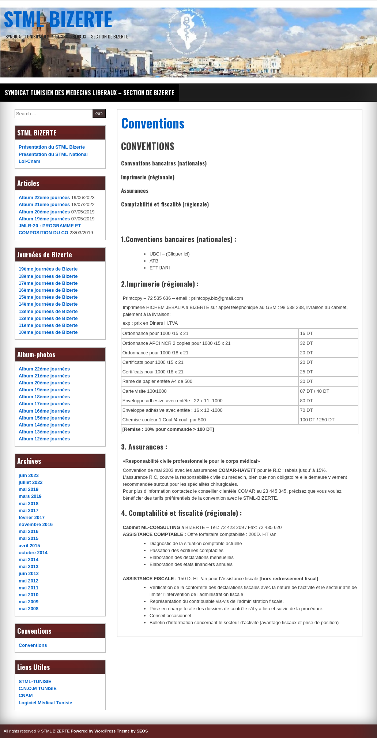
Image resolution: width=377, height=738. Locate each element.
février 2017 (32, 517)
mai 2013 (28, 566)
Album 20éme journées (44, 212)
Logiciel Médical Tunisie (45, 702)
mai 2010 (28, 594)
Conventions (33, 645)
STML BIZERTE (58, 18)
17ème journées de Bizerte (48, 283)
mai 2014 (28, 559)
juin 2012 (29, 573)
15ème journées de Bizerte (48, 297)
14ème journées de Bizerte (48, 304)
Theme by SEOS (132, 731)
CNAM (26, 695)
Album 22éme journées (44, 197)
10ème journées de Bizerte (48, 332)
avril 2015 (29, 545)
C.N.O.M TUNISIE (38, 688)
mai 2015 (28, 538)
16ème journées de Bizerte (48, 290)
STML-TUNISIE (35, 681)
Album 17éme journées (44, 403)
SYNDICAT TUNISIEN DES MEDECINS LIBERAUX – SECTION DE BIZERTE (89, 92)
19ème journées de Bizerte (48, 269)
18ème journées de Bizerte (48, 276)
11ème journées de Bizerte (48, 325)
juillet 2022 (30, 482)
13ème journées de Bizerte (48, 311)
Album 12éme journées (44, 438)
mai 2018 (28, 503)
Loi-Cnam (29, 161)
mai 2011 (28, 587)
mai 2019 (28, 489)
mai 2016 (28, 531)
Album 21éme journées (44, 204)
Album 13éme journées (44, 432)
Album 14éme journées (44, 425)
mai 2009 (28, 601)
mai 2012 (28, 581)
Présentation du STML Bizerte (52, 147)
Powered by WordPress (93, 731)
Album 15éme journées (44, 418)
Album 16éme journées (44, 411)
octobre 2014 (33, 552)
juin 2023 (29, 475)
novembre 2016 (36, 524)
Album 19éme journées (44, 218)
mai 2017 (28, 510)
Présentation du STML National (53, 154)
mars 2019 (30, 496)
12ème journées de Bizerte (48, 318)
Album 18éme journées (44, 396)
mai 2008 (28, 608)
